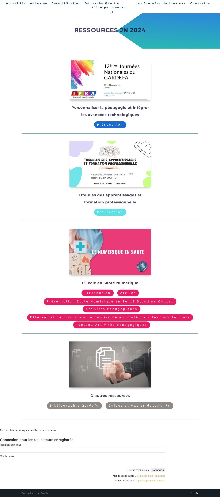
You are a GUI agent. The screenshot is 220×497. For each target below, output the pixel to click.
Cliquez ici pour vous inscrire (150, 480)
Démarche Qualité (102, 3)
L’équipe (100, 8)
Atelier (128, 293)
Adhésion (39, 3)
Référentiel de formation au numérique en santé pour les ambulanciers (110, 317)
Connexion (200, 3)
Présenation (110, 124)
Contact (120, 8)
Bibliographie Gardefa (74, 405)
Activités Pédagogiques (111, 309)
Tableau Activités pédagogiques (111, 325)
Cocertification (66, 3)
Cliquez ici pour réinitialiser (151, 476)
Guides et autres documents (139, 405)
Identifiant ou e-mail (10, 445)
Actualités (16, 3)
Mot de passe (7, 456)
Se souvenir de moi (139, 470)
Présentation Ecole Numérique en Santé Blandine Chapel (110, 301)
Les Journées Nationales (159, 3)
